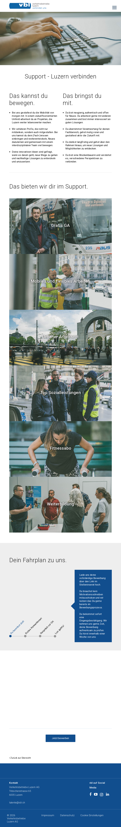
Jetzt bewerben (60, 738)
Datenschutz (67, 815)
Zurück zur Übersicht (20, 758)
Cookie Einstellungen (91, 815)
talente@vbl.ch (17, 802)
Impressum (47, 815)
